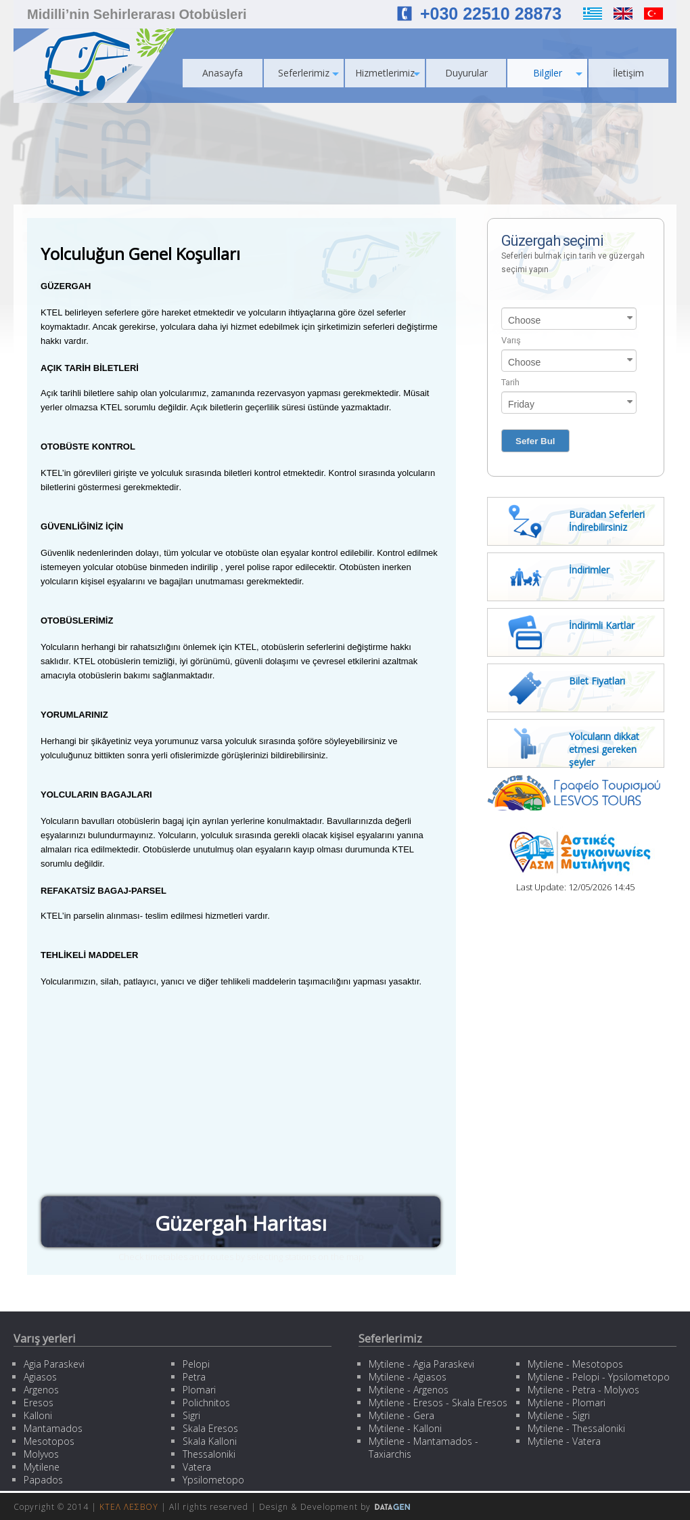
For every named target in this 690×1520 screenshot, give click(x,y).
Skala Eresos (210, 1428)
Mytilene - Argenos (408, 1389)
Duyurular (466, 72)
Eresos (38, 1402)
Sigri (191, 1415)
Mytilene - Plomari (566, 1402)
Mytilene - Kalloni (405, 1428)
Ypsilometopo (213, 1479)
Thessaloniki (209, 1454)
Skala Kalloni (210, 1441)
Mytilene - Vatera (564, 1441)
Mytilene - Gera (401, 1415)
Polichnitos (206, 1402)
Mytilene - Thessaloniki (576, 1428)
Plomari (199, 1389)
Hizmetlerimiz (387, 72)
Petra (194, 1376)
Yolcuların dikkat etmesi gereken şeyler (604, 749)
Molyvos (41, 1454)
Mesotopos (49, 1441)
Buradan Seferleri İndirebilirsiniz (607, 521)
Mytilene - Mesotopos (575, 1364)
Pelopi (196, 1364)
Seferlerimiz (308, 72)
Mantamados (53, 1428)
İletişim (628, 72)
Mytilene (42, 1466)
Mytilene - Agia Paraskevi (421, 1364)
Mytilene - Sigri (559, 1415)
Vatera (197, 1466)
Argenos (41, 1389)
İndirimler (589, 569)
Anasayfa (222, 72)
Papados (43, 1479)
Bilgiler (558, 72)
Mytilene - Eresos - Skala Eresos (438, 1402)
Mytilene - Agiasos (407, 1376)
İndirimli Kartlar (602, 625)
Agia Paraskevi (54, 1364)
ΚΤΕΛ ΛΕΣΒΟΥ (128, 1507)
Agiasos (40, 1376)
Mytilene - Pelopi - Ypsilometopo (599, 1376)
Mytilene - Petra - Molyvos (583, 1389)
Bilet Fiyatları (597, 680)
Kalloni (38, 1415)
